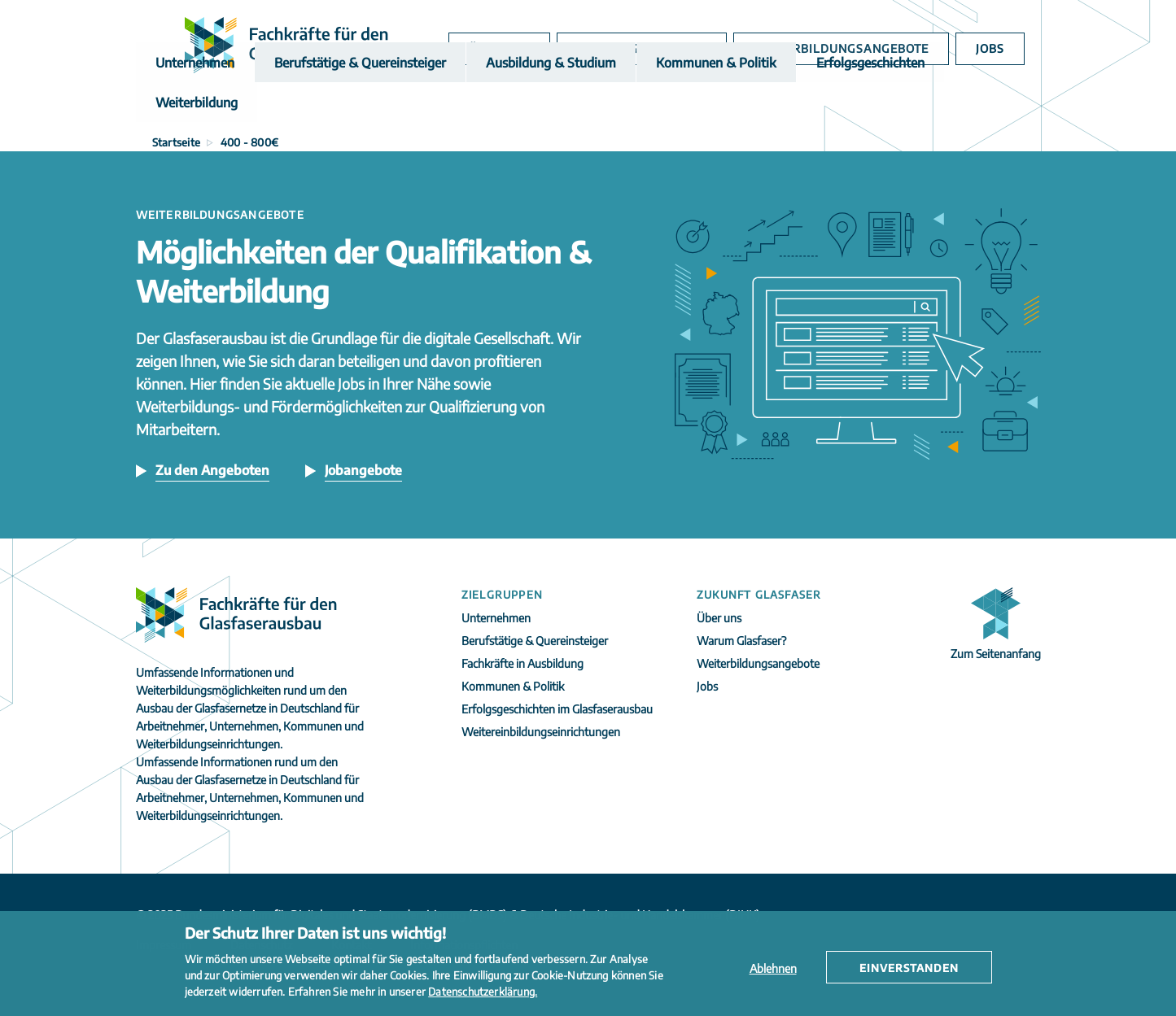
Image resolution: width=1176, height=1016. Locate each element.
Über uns (522, 48)
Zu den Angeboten (212, 470)
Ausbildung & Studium (508, 105)
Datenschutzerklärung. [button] (482, 991)
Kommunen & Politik (657, 105)
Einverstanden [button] (909, 968)
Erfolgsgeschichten (795, 105)
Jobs (991, 48)
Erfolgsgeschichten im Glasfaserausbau (557, 709)
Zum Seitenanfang (996, 653)
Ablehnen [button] (773, 968)
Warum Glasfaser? (658, 48)
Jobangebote (363, 470)
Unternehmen (190, 105)
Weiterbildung (917, 105)
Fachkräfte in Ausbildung (522, 663)
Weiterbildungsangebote (848, 48)
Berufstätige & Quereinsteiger (338, 105)
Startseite (176, 142)
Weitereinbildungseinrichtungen (540, 732)
